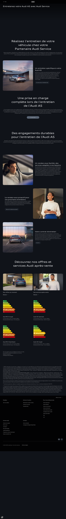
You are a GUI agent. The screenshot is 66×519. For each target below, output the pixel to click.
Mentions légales (25, 512)
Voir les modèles (6, 470)
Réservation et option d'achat (28, 470)
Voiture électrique (46, 470)
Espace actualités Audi (7, 501)
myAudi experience (6, 498)
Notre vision (5, 492)
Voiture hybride (46, 472)
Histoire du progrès (6, 490)
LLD (44, 484)
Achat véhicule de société (47, 477)
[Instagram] (62, 507)
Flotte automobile (46, 481)
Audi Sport (5, 494)
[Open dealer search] (56, 1)
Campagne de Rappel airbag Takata (29, 492)
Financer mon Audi (26, 472)
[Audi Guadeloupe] (4, 1)
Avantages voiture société (47, 479)
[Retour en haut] (59, 465)
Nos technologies (6, 496)
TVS (44, 483)
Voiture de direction (46, 475)
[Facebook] (59, 507)
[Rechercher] (62, 2)
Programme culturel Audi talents (9, 499)
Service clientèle (26, 490)
